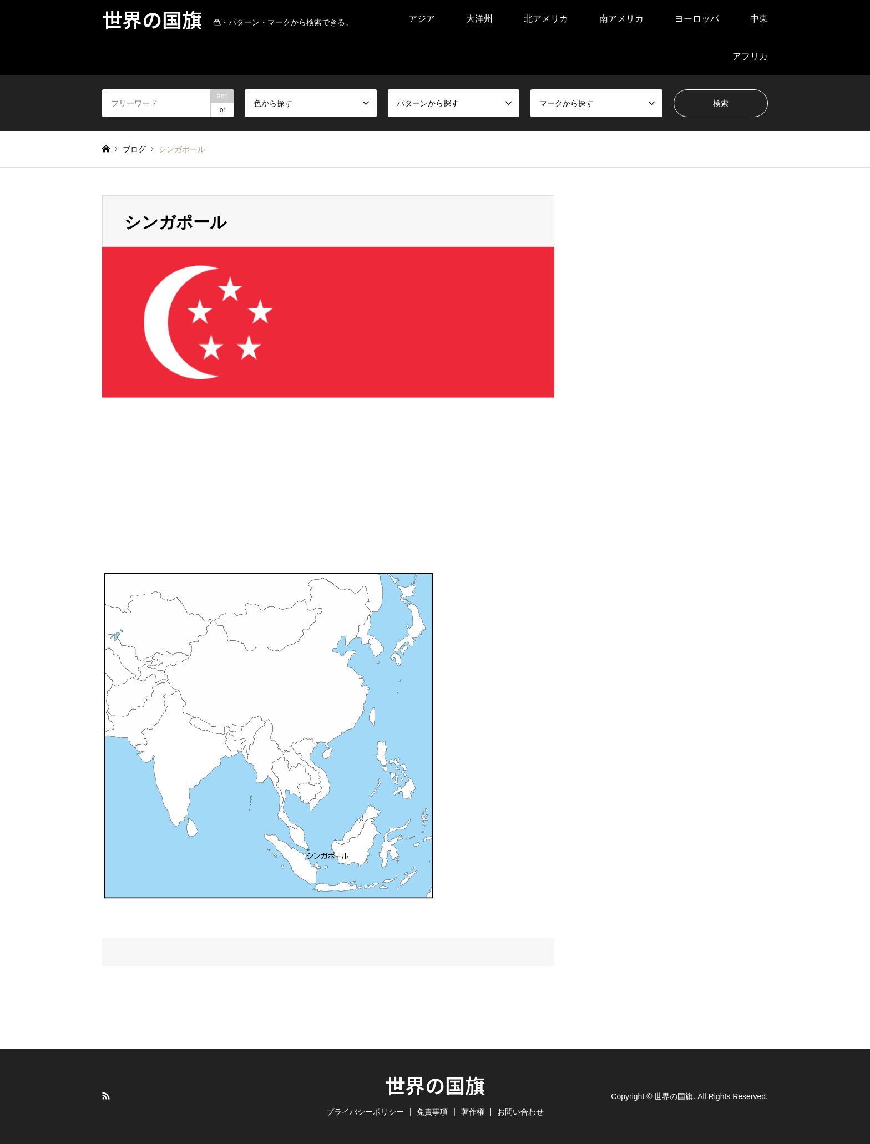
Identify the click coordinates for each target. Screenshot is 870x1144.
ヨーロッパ (697, 18)
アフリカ (750, 56)
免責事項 (432, 1111)
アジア (421, 18)
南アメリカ (621, 18)
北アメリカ (546, 18)
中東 (759, 18)
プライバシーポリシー (365, 1111)
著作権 (472, 1111)
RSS (106, 1096)
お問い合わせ (520, 1111)
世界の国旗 (435, 1084)
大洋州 (479, 18)
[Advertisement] (661, 361)
